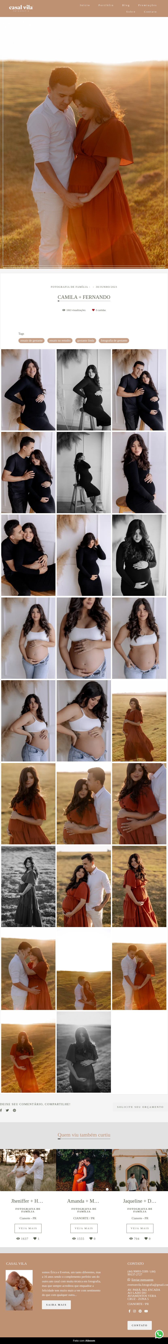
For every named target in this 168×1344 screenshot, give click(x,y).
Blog (126, 5)
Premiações (147, 5)
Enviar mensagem (142, 1279)
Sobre (131, 11)
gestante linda (85, 340)
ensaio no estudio (59, 340)
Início (85, 5)
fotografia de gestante (114, 340)
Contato (150, 11)
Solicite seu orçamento (140, 1107)
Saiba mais (56, 1304)
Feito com (84, 1340)
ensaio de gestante (31, 340)
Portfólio (106, 5)
